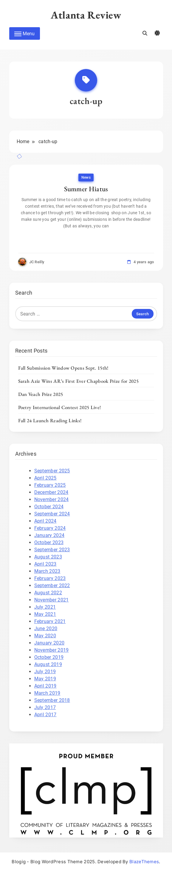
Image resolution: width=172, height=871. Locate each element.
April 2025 (45, 478)
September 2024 (52, 514)
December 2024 (51, 492)
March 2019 (47, 693)
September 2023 (52, 549)
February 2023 (50, 578)
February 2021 (50, 621)
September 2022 (52, 585)
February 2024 (50, 528)
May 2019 (45, 679)
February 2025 (50, 485)
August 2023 (48, 557)
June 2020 (46, 628)
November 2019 (51, 650)
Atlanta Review (86, 15)
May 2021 (45, 614)
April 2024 (45, 521)
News (85, 177)
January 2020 (49, 643)
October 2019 (49, 657)
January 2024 (49, 535)
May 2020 (45, 636)
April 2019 (45, 686)
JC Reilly (36, 262)
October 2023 (49, 542)
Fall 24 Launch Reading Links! (50, 420)
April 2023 (45, 564)
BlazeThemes (144, 861)
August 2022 (48, 593)
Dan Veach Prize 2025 (40, 394)
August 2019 (48, 664)
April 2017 (45, 714)
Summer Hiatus (86, 188)
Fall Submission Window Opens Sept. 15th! (63, 368)
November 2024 (51, 499)
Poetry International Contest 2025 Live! (59, 407)
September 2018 (52, 700)
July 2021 (45, 607)
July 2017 (45, 707)
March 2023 (47, 571)
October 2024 (49, 506)
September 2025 (52, 471)
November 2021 (51, 600)
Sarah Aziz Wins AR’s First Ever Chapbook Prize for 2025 (78, 381)
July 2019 (45, 671)
